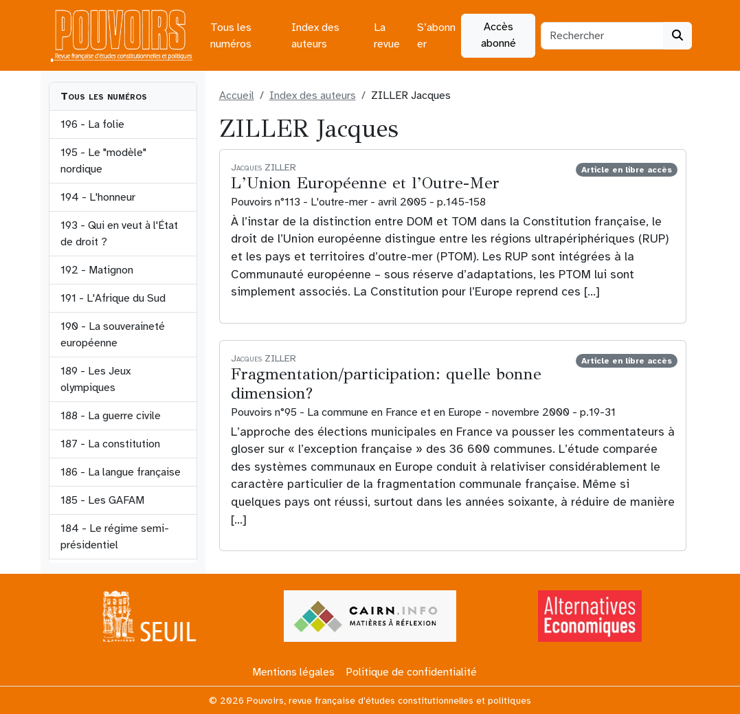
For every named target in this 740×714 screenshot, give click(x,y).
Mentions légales (293, 672)
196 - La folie (92, 124)
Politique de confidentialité (411, 672)
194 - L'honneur (97, 197)
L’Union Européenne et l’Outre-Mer (365, 183)
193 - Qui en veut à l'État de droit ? (119, 234)
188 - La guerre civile (110, 416)
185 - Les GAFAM (102, 500)
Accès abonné (498, 35)
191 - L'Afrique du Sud (113, 298)
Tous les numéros (230, 36)
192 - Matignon (96, 270)
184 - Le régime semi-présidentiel (114, 537)
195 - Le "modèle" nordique (103, 161)
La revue (387, 36)
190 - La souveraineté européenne (112, 335)
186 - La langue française (120, 472)
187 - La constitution (110, 444)
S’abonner (436, 36)
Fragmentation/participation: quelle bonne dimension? (386, 383)
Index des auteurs (315, 36)
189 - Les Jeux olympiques (95, 379)
